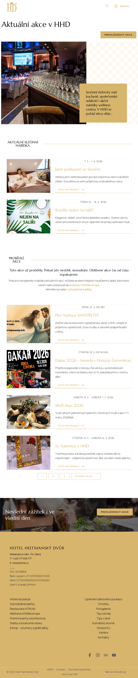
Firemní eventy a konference (28, 618)
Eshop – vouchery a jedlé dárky (29, 628)
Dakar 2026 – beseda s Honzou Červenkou (93, 360)
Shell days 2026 (69, 405)
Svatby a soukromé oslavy (26, 623)
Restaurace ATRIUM (22, 609)
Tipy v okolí (103, 618)
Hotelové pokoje (20, 599)
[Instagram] (98, 655)
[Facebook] (90, 655)
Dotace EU (103, 628)
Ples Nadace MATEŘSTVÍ (76, 315)
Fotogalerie (103, 609)
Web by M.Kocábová (115, 671)
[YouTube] (114, 655)
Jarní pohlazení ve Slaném (77, 169)
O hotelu (103, 604)
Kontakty (103, 637)
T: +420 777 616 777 (21, 558)
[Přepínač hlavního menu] (121, 6)
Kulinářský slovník (103, 623)
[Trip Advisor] (106, 655)
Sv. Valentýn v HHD (72, 446)
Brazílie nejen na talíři (74, 210)
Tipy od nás (103, 613)
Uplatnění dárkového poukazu (103, 599)
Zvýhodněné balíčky (22, 604)
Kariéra (103, 632)
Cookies (60, 669)
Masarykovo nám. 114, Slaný (25, 554)
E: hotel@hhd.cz (19, 563)
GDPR (50, 669)
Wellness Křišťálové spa (25, 613)
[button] (107, 6)
